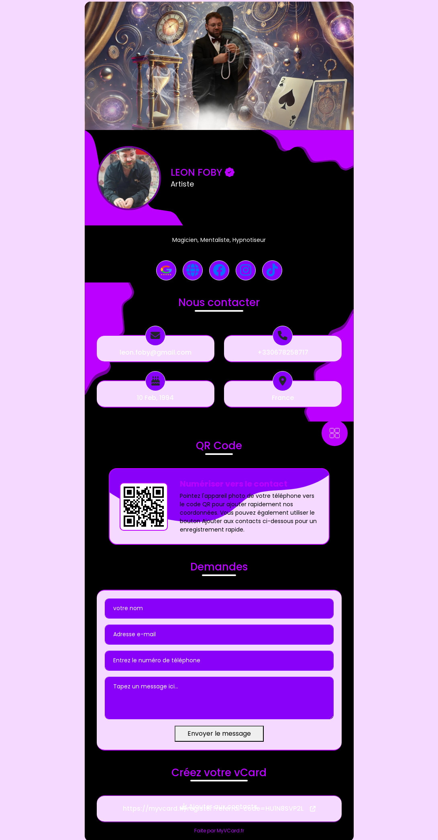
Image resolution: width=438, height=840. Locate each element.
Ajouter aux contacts (219, 806)
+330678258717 (282, 352)
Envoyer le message (219, 733)
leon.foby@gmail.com (155, 352)
